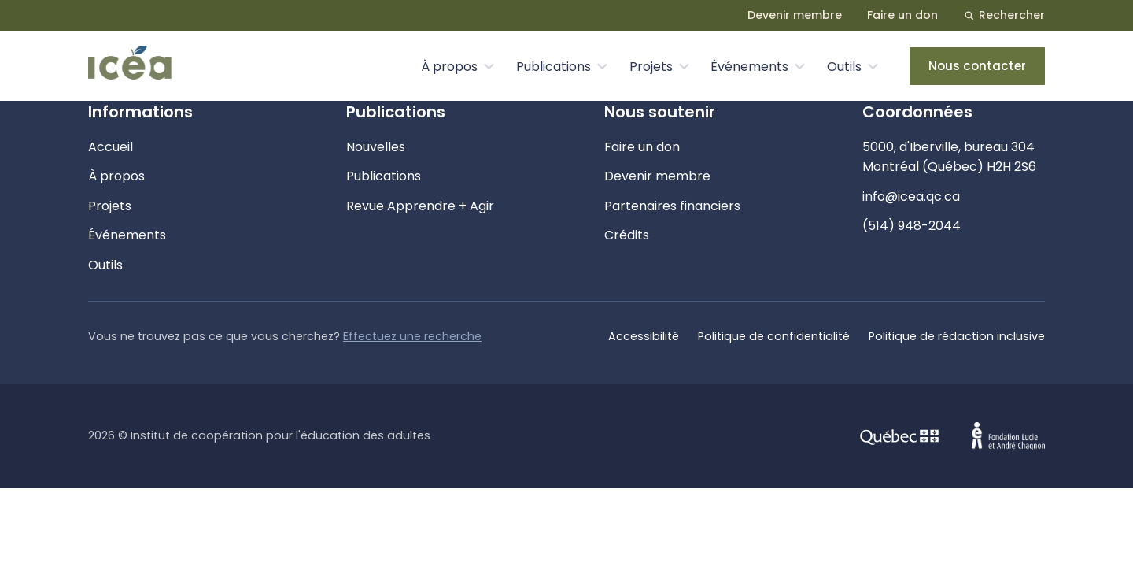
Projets (651, 66)
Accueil (110, 147)
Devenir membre (794, 15)
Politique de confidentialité (774, 336)
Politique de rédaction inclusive (957, 336)
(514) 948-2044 (911, 226)
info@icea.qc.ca (911, 196)
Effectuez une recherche (412, 336)
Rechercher (1004, 15)
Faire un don (902, 15)
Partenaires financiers (672, 206)
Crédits (626, 235)
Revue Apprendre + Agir (420, 206)
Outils (844, 66)
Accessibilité (643, 336)
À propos (449, 66)
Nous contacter (977, 65)
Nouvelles (375, 147)
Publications (553, 66)
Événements (749, 66)
